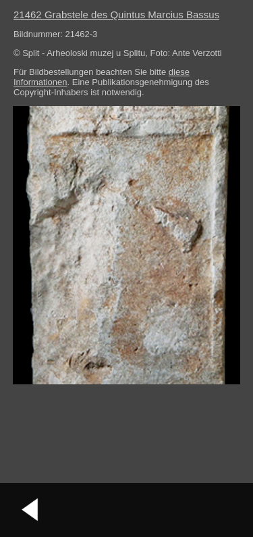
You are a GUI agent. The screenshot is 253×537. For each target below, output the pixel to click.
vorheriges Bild (30, 510)
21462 (116, 14)
